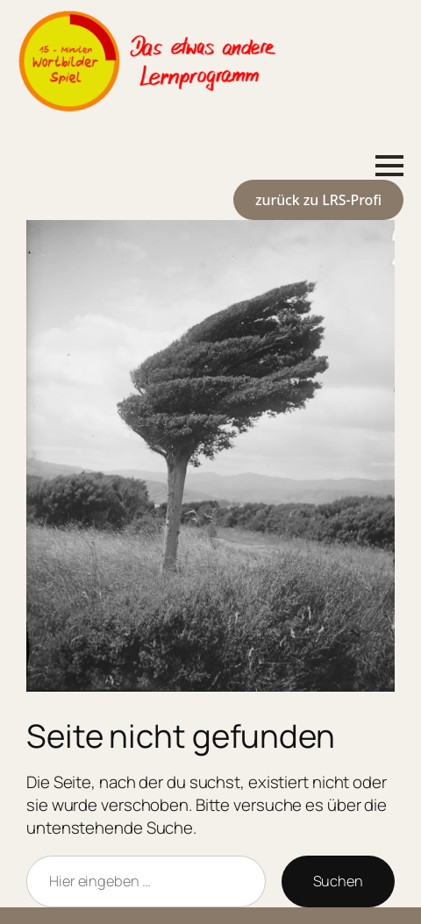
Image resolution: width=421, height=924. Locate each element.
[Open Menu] (389, 166)
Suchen (338, 881)
